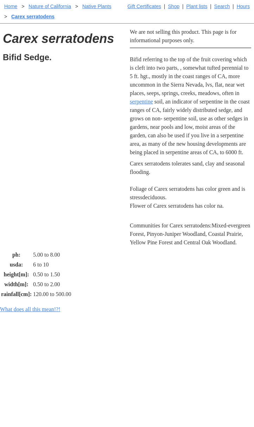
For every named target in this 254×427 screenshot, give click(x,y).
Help (133, 345)
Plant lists (197, 6)
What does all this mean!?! (30, 309)
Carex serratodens (33, 16)
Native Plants (96, 6)
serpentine (141, 102)
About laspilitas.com (214, 376)
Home (10, 6)
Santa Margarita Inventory (209, 350)
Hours (243, 6)
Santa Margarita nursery (218, 365)
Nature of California (49, 6)
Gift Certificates (144, 6)
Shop (173, 6)
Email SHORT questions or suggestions (84, 406)
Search (222, 6)
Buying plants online (151, 357)
